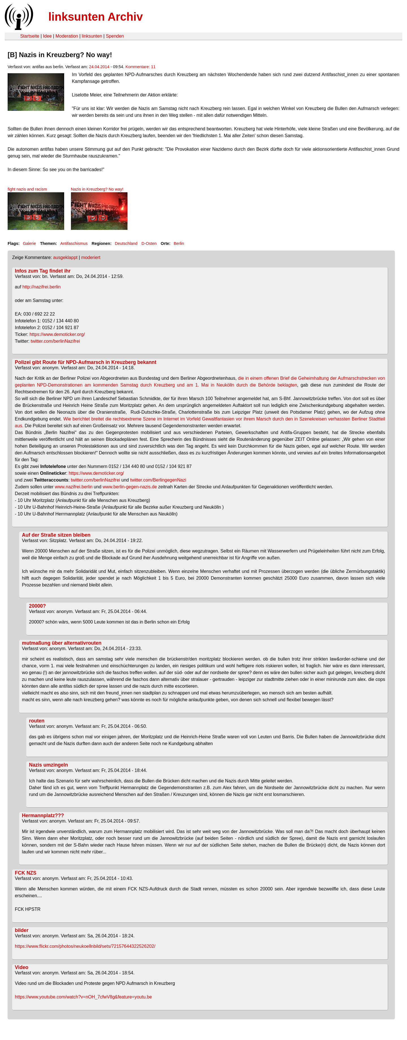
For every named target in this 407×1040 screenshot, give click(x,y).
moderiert (90, 257)
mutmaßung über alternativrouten (62, 643)
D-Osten (149, 243)
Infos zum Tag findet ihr (43, 271)
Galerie (29, 243)
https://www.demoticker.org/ (57, 334)
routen (37, 721)
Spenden (115, 36)
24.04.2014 (99, 66)
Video (22, 967)
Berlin (179, 243)
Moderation (66, 36)
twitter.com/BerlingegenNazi (158, 480)
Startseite (29, 36)
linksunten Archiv (95, 16)
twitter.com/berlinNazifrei (55, 341)
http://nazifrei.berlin (41, 286)
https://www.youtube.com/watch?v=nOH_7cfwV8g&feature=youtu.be (83, 996)
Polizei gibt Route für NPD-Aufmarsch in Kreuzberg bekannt (86, 362)
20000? (37, 606)
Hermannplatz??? (43, 815)
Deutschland (126, 243)
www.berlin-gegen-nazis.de (130, 486)
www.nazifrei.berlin (73, 486)
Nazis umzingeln (48, 765)
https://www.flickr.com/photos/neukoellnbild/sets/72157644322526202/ (85, 946)
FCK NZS (25, 873)
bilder (22, 930)
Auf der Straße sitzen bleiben (56, 535)
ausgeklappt (65, 257)
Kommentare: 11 (140, 66)
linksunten (92, 36)
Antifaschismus (74, 243)
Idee (47, 36)
